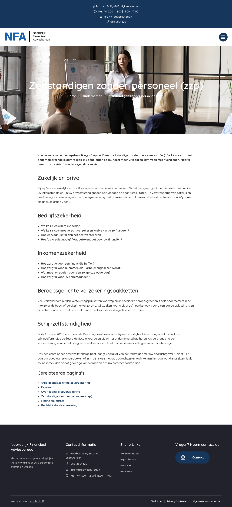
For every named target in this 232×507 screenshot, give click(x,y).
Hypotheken (128, 459)
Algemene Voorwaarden (207, 501)
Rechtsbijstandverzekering (59, 405)
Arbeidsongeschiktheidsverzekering (65, 382)
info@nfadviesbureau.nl (116, 16)
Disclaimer (157, 501)
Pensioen (47, 387)
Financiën (126, 465)
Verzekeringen (129, 453)
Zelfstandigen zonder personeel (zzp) (66, 396)
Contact (192, 457)
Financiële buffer (52, 401)
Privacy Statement (177, 501)
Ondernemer (92, 96)
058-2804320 (116, 21)
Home (71, 96)
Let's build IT (36, 501)
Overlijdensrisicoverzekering (60, 391)
